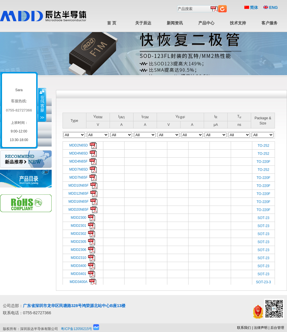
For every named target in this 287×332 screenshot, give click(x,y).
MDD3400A (83, 282)
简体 (251, 7)
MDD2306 (83, 250)
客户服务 (269, 23)
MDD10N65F (83, 185)
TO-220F (263, 162)
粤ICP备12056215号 (76, 329)
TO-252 (263, 146)
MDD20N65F (83, 210)
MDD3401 (83, 274)
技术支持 (238, 23)
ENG (270, 7)
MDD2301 (83, 226)
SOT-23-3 (263, 282)
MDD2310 (83, 258)
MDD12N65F (83, 194)
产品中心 (206, 23)
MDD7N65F (82, 177)
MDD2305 (83, 242)
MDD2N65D (82, 145)
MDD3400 (83, 266)
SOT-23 (263, 218)
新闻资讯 (175, 23)
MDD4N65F (82, 161)
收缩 (42, 105)
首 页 (111, 23)
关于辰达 (143, 23)
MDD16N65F (83, 202)
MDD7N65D (82, 169)
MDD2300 (83, 218)
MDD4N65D (82, 153)
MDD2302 (83, 234)
